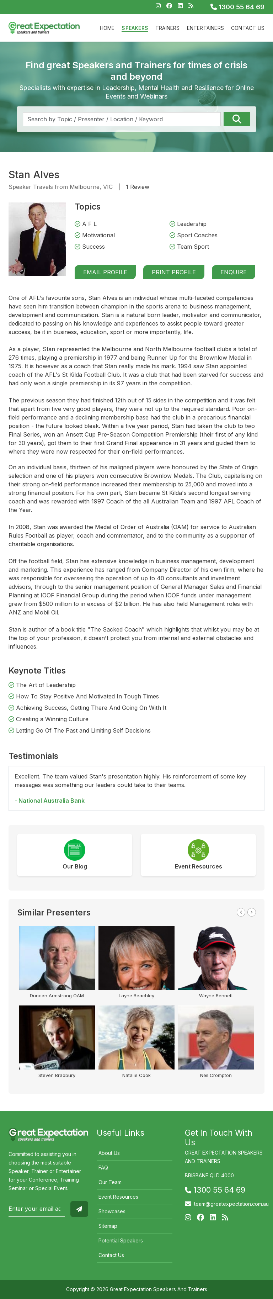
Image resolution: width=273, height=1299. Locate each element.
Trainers (167, 28)
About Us (109, 1153)
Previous (241, 912)
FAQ (103, 1168)
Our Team (110, 1182)
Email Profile (105, 272)
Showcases (111, 1211)
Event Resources (118, 1197)
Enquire (233, 272)
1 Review (137, 186)
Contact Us (247, 28)
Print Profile (174, 272)
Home (107, 28)
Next (251, 912)
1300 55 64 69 (237, 7)
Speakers (135, 28)
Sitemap (107, 1226)
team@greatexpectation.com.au (231, 1204)
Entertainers (205, 28)
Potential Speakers (120, 1240)
